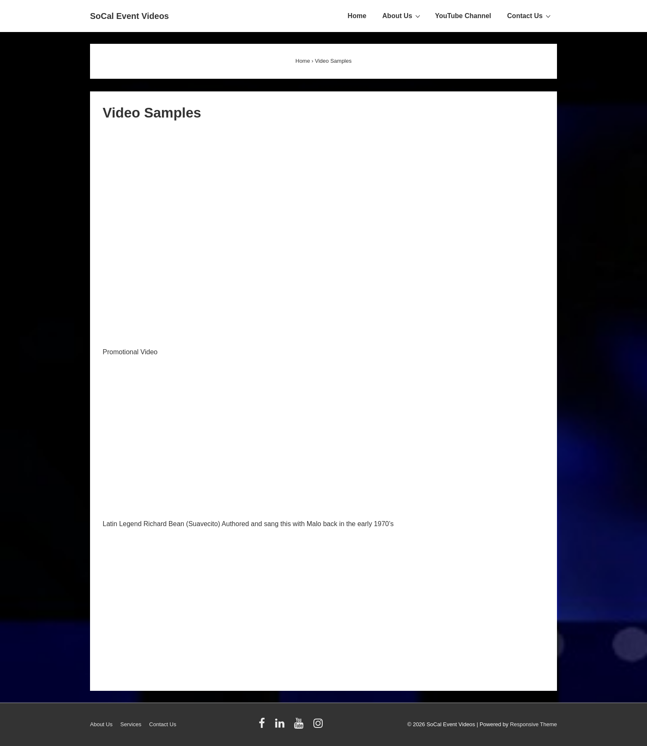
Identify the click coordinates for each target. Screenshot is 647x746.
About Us (402, 15)
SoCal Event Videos (129, 16)
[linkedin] (281, 726)
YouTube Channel (463, 15)
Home (356, 15)
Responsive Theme (533, 724)
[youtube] (300, 726)
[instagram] (319, 726)
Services (130, 724)
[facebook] (264, 726)
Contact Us (530, 15)
